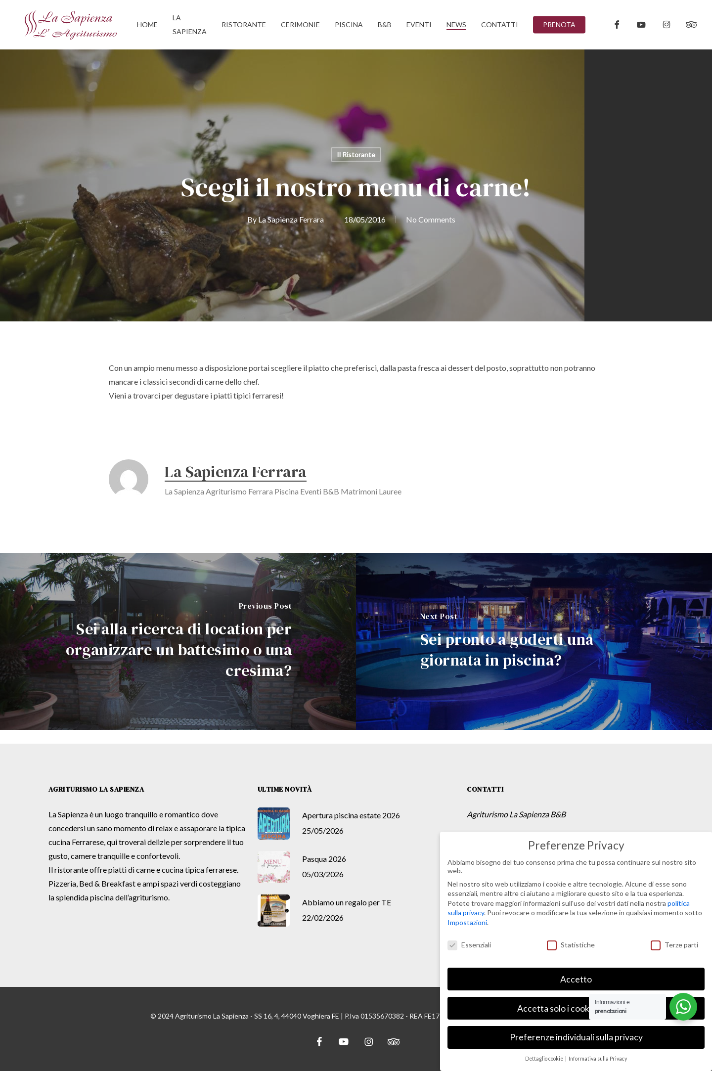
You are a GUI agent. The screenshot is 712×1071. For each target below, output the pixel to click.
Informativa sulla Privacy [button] (598, 1059)
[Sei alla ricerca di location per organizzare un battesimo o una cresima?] (178, 641)
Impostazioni (467, 922)
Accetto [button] (576, 979)
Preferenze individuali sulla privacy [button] (576, 1037)
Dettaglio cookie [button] (544, 1059)
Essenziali (469, 944)
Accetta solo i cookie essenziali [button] (576, 1008)
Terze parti (674, 944)
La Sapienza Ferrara (291, 219)
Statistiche (571, 944)
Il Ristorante (356, 154)
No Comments (430, 219)
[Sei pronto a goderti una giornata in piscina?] (534, 641)
